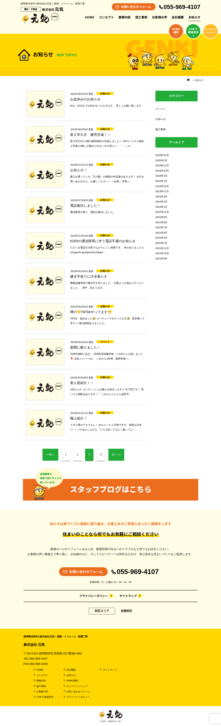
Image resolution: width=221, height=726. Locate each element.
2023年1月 (161, 206)
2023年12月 (162, 186)
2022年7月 (161, 227)
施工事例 (141, 17)
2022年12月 (162, 211)
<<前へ (50, 454)
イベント (160, 108)
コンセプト (106, 17)
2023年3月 (161, 196)
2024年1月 (161, 181)
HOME (89, 17)
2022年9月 (161, 217)
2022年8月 (161, 222)
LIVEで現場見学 (43, 696)
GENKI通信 (70, 680)
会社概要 (178, 17)
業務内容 (125, 17)
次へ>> (116, 454)
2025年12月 (162, 155)
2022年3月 (161, 237)
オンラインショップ (75, 685)
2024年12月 (162, 165)
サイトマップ (131, 596)
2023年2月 (161, 201)
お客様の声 (159, 17)
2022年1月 (161, 242)
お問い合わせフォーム (76, 691)
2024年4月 (161, 175)
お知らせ (194, 17)
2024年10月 (162, 170)
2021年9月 (161, 258)
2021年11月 (162, 248)
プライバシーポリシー (96, 596)
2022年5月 (161, 232)
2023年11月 (162, 191)
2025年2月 (161, 160)
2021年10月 (162, 253)
